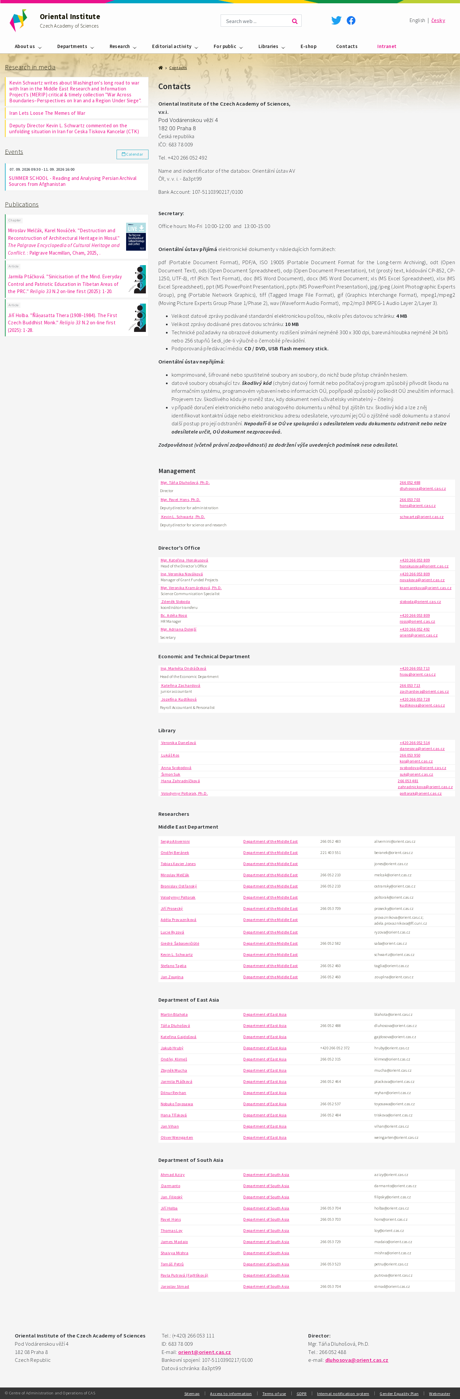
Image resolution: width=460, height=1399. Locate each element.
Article (14, 266)
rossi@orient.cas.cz (417, 621)
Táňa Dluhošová (175, 1025)
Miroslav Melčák (175, 874)
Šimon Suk (170, 774)
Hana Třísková (174, 1114)
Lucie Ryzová (172, 932)
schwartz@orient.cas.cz (422, 516)
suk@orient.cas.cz (416, 774)
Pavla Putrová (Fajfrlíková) (184, 1275)
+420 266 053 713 (415, 668)
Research (120, 46)
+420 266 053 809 (415, 560)
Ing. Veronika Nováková (182, 573)
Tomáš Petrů (172, 1264)
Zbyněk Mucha (174, 1070)
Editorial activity (171, 46)
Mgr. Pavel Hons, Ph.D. (181, 499)
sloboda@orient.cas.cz (420, 601)
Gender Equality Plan (399, 1393)
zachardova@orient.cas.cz (424, 691)
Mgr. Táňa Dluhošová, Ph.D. (185, 482)
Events (14, 152)
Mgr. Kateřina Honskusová (184, 560)
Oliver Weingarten (177, 1137)
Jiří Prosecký (172, 908)
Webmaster (439, 1393)
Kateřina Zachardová (181, 685)
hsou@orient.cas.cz (418, 674)
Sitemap (192, 1393)
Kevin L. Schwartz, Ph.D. (183, 516)
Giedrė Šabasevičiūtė (180, 943)
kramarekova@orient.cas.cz (425, 587)
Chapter (15, 220)
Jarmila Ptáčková (176, 1081)
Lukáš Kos (170, 755)
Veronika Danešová (178, 742)
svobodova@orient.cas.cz (423, 767)
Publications (22, 204)
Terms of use (274, 1393)
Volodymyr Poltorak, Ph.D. (184, 793)
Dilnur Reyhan (173, 1092)
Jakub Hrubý (172, 1047)
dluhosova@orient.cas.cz (423, 488)
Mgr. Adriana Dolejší (179, 629)
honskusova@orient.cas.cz (424, 565)
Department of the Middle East (270, 841)
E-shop (308, 46)
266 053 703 (410, 499)
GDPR (302, 1393)
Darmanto (170, 1185)
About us (25, 46)
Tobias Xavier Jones (178, 863)
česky (438, 20)
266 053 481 (408, 780)
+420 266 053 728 (415, 699)
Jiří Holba (169, 1208)
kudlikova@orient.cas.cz (422, 705)
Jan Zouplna (172, 976)
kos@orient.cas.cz (416, 761)
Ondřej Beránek (175, 852)
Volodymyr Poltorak (178, 897)
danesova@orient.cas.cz (422, 748)
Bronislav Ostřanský (179, 886)
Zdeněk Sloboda (175, 601)
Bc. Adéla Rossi (174, 615)
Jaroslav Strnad (175, 1286)
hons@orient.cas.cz (418, 505)
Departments (72, 46)
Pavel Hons (171, 1219)
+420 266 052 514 (415, 742)
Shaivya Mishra (175, 1252)
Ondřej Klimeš (174, 1059)
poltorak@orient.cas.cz (421, 793)
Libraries (268, 46)
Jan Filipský (172, 1196)
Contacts (347, 46)
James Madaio (174, 1241)
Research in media (30, 67)
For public (225, 46)
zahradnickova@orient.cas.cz (425, 786)
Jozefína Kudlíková (179, 699)
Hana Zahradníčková (180, 780)
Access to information (231, 1393)
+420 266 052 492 (415, 629)
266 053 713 (410, 685)
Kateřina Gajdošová (179, 1036)
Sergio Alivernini (175, 841)
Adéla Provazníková (179, 919)
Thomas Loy (172, 1230)
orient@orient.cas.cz (419, 635)
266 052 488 (410, 482)
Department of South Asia (266, 1174)
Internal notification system (343, 1393)
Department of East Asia (264, 1014)
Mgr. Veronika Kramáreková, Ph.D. (191, 587)
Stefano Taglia (174, 965)
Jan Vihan (170, 1126)
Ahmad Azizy (173, 1174)
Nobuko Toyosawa (177, 1103)
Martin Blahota (174, 1014)
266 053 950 (410, 755)
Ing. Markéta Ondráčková (183, 668)
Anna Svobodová (176, 767)
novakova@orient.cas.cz (422, 579)
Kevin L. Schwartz (177, 954)
